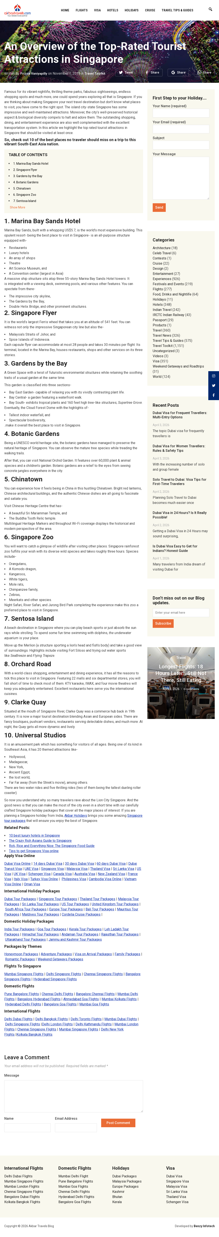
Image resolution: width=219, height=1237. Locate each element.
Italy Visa (21, 879)
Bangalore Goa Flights (60, 1004)
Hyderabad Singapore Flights (55, 979)
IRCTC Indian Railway (168, 315)
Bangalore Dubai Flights (22, 1197)
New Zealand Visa (111, 874)
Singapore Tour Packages (58, 899)
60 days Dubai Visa (111, 864)
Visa (97, 10)
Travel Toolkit (97, 73)
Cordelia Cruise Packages (81, 914)
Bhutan (117, 1197)
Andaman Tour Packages (80, 934)
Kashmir (118, 1192)
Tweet (129, 72)
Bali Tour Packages (100, 909)
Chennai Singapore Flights (103, 974)
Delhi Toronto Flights (86, 1019)
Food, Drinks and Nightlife (172, 294)
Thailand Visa (100, 869)
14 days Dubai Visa (47, 864)
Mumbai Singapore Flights (23, 974)
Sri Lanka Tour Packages (40, 904)
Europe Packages (125, 1186)
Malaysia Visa (77, 869)
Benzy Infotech (204, 1226)
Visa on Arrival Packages (93, 954)
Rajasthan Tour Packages (120, 934)
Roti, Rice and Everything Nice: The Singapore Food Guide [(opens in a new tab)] (52, 846)
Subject (181, 141)
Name (8, 1118)
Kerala (117, 1202)
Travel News (162, 335)
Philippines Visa (74, 879)
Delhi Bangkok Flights (51, 1019)
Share (155, 72)
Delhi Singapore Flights (63, 974)
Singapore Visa (52, 869)
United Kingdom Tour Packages (115, 904)
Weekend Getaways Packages (60, 959)
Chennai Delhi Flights (57, 994)
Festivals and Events (168, 284)
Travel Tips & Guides (177, 10)
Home (65, 10)
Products (159, 325)
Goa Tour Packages (51, 929)
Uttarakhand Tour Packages (25, 939)
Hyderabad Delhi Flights (23, 1004)
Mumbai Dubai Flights (120, 1019)
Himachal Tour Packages (40, 934)
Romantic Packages (20, 959)
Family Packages (127, 954)
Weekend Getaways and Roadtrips (178, 366)
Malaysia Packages (127, 1181)
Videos (158, 356)
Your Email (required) (181, 125)
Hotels (112, 10)
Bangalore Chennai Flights (95, 994)
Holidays (132, 10)
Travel (157, 330)
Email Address (66, 1118)
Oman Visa (32, 884)
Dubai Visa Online (17, 864)
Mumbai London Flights (21, 1186)
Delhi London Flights (57, 1024)
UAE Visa (31, 869)
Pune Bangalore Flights (21, 994)
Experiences (162, 279)
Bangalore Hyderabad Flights (39, 999)
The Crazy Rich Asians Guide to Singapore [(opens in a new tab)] (40, 841)
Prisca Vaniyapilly (34, 73)
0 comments (191, 689)
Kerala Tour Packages (85, 929)
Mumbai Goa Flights (94, 1004)
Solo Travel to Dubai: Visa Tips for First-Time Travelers (179, 482)
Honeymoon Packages (21, 954)
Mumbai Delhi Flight (73, 1176)
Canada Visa (62, 874)
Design (158, 269)
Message (11, 1075)
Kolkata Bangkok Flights (34, 1034)
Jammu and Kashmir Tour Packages (75, 939)
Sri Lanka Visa (123, 869)
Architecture (162, 248)
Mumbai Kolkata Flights (119, 999)
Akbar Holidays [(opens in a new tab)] (75, 816)
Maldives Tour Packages (40, 914)
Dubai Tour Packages (20, 899)
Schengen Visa (39, 874)
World (157, 377)
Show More (17, 207)
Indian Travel (162, 310)
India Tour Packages (19, 929)
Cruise (150, 10)
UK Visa (19, 874)
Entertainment (163, 274)
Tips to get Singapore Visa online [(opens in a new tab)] (34, 851)
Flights (82, 10)
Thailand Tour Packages (97, 899)
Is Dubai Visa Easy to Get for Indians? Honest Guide (175, 548)
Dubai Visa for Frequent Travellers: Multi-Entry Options (180, 415)
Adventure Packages (56, 954)
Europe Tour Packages (66, 909)
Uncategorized (164, 351)
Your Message (181, 176)
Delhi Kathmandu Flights (93, 1024)
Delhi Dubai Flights (18, 1019)
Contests (159, 258)
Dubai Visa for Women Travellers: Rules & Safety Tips (179, 448)
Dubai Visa (174, 1176)
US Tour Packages (75, 904)
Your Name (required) (181, 109)
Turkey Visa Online (44, 879)
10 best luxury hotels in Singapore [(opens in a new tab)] (34, 835)
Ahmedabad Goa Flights (81, 999)
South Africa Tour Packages (25, 909)
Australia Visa (84, 874)
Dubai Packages (124, 1176)
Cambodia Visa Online (105, 879)
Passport (160, 320)
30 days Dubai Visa (79, 864)
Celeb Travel (162, 253)
